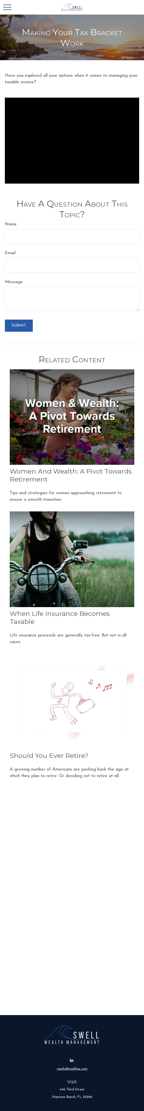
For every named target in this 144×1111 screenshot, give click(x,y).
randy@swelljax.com (72, 1069)
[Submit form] (19, 326)
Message (14, 282)
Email (10, 253)
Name (11, 224)
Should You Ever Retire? (49, 756)
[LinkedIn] (71, 1060)
